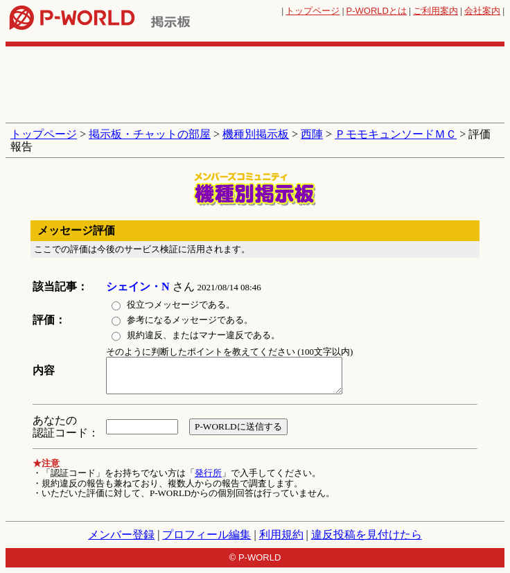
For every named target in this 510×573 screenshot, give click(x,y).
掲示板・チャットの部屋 (150, 134)
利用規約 (281, 534)
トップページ (312, 11)
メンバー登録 (121, 534)
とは (376, 11)
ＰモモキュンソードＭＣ (396, 134)
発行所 (208, 473)
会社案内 (482, 11)
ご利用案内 (435, 11)
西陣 (312, 134)
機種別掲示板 (255, 134)
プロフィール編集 (206, 534)
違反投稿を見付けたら (366, 534)
